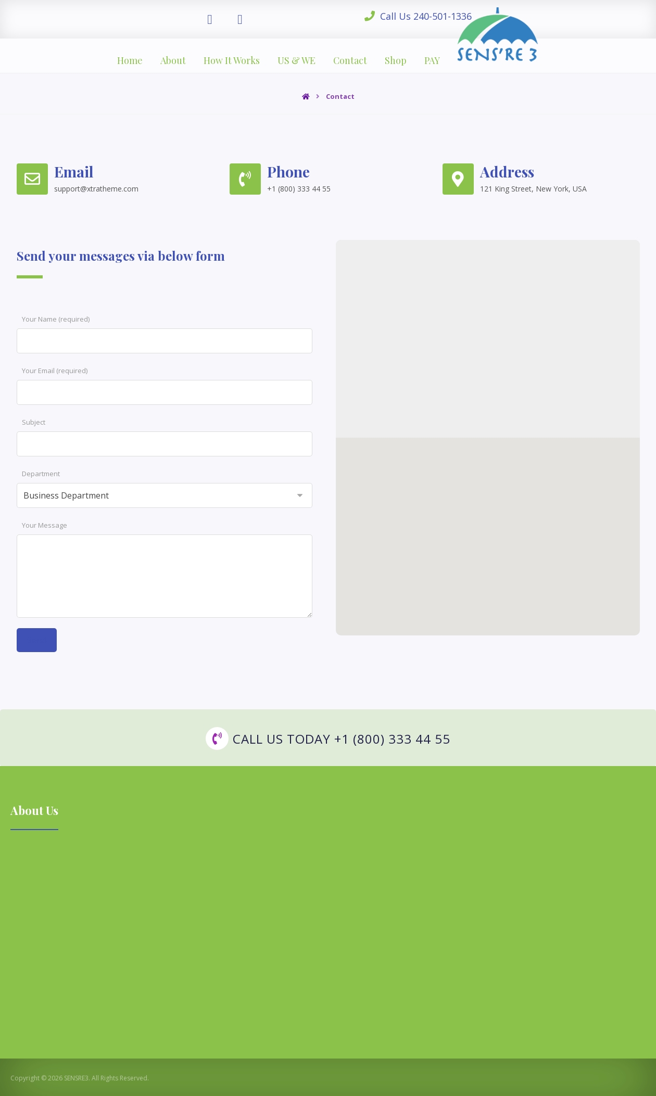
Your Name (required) (56, 319)
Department (41, 473)
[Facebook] (209, 18)
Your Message (44, 525)
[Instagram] (240, 18)
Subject (33, 422)
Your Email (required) (54, 370)
